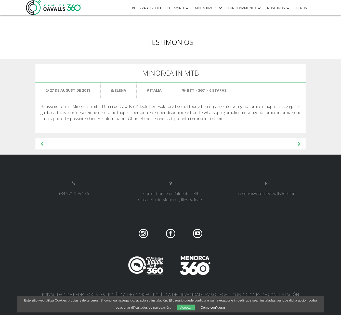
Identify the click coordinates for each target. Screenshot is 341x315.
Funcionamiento (242, 8)
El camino (175, 8)
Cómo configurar (213, 307)
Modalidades (206, 8)
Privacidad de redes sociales (73, 294)
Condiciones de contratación (265, 294)
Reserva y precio (146, 8)
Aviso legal (217, 294)
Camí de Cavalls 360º (53, 7)
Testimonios (170, 42)
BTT (190, 90)
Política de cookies (129, 294)
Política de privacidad (177, 294)
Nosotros (276, 8)
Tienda (301, 8)
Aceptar (186, 307)
